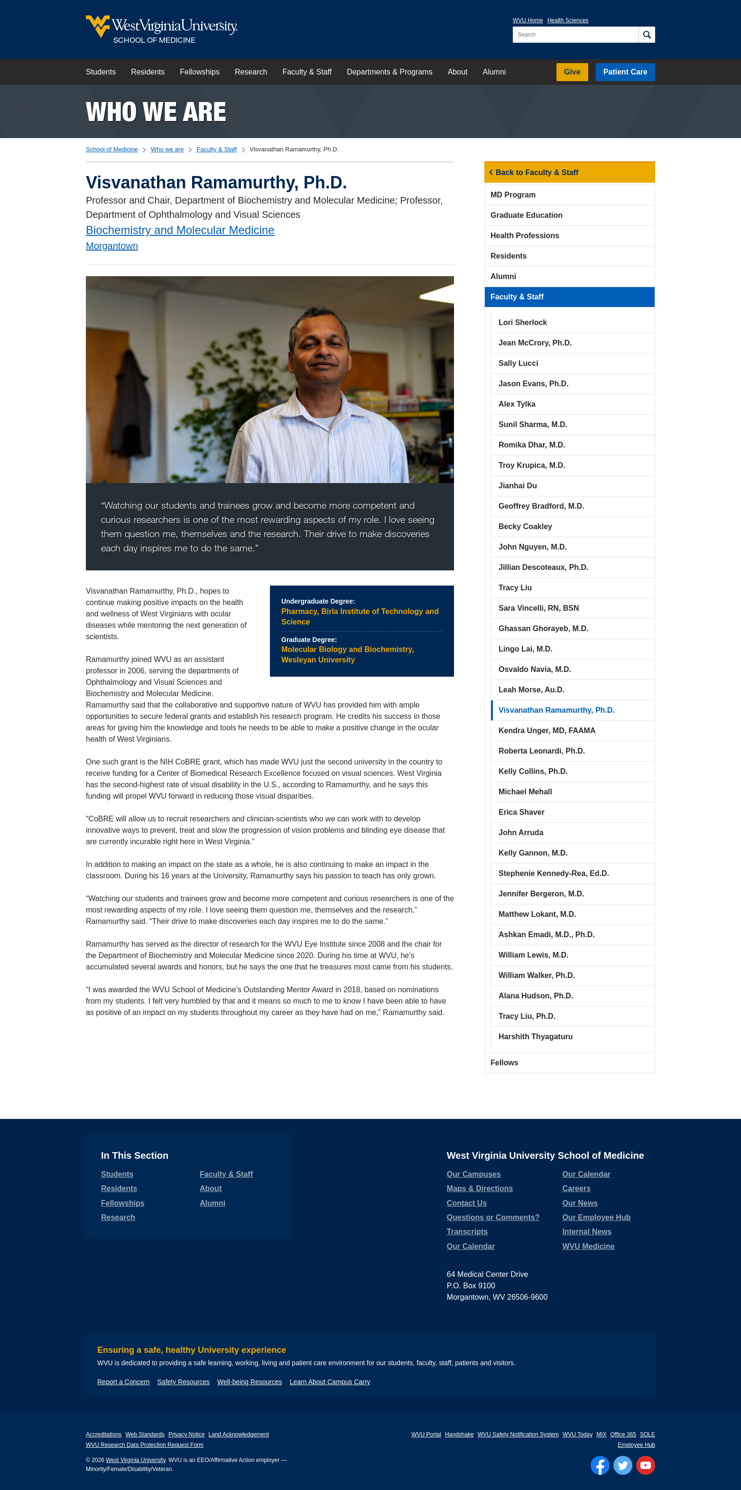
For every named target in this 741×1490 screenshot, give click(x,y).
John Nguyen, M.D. (533, 547)
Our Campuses (474, 1174)
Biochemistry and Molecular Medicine (180, 230)
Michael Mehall (525, 792)
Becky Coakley (525, 526)
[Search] (647, 35)
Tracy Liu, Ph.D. (527, 1016)
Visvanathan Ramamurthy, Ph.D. (557, 710)
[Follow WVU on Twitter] (622, 1465)
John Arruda (521, 833)
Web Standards (145, 1434)
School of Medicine (112, 149)
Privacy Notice (186, 1434)
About (458, 72)
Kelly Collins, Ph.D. (533, 771)
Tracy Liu (515, 588)
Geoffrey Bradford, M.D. (541, 506)
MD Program (513, 195)
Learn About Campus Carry (330, 1382)
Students (101, 72)
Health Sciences (568, 20)
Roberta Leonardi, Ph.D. (542, 751)
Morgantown (112, 246)
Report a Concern (123, 1382)
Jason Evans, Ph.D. (534, 384)
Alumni (494, 72)
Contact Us (467, 1203)
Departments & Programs (390, 72)
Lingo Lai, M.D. (526, 649)
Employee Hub (636, 1445)
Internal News (586, 1232)
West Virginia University (135, 1460)
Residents (148, 72)
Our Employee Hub (596, 1217)
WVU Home (528, 20)
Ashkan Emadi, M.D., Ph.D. (547, 935)
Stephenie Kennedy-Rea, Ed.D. (554, 873)
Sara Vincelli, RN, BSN (539, 608)
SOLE (647, 1434)
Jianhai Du (518, 486)
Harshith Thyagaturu (536, 1037)
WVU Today (578, 1434)
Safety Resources (183, 1382)
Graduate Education (527, 215)
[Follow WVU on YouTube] (645, 1465)
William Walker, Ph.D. (537, 975)
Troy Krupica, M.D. (532, 465)
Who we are (156, 111)
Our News (580, 1203)
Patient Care (625, 72)
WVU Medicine (588, 1246)
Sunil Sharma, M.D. (533, 424)
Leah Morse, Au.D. (532, 690)
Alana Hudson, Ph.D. (536, 996)
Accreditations (103, 1434)
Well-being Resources (249, 1382)
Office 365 (623, 1434)
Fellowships (200, 72)
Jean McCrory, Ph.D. (535, 343)
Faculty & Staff (307, 72)
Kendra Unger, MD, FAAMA (547, 730)
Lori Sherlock (523, 322)
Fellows (505, 1063)
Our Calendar (471, 1246)
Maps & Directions (480, 1188)
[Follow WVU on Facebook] (600, 1465)
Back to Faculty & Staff (537, 172)
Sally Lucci (518, 363)
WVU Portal (426, 1434)
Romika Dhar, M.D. (532, 445)
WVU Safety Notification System (518, 1434)
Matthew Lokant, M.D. (537, 914)
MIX (601, 1434)
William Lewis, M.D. (533, 955)
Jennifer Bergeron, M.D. (541, 894)
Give (572, 72)
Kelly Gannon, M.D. (533, 853)
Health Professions (525, 236)
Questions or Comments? (493, 1217)
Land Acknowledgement (239, 1434)
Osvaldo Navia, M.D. (535, 669)
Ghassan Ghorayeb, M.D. (543, 628)
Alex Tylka (517, 404)
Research (251, 72)
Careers (576, 1188)
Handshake (459, 1434)
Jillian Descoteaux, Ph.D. (543, 567)
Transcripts (467, 1232)
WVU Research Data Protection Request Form (145, 1445)
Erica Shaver (522, 812)
